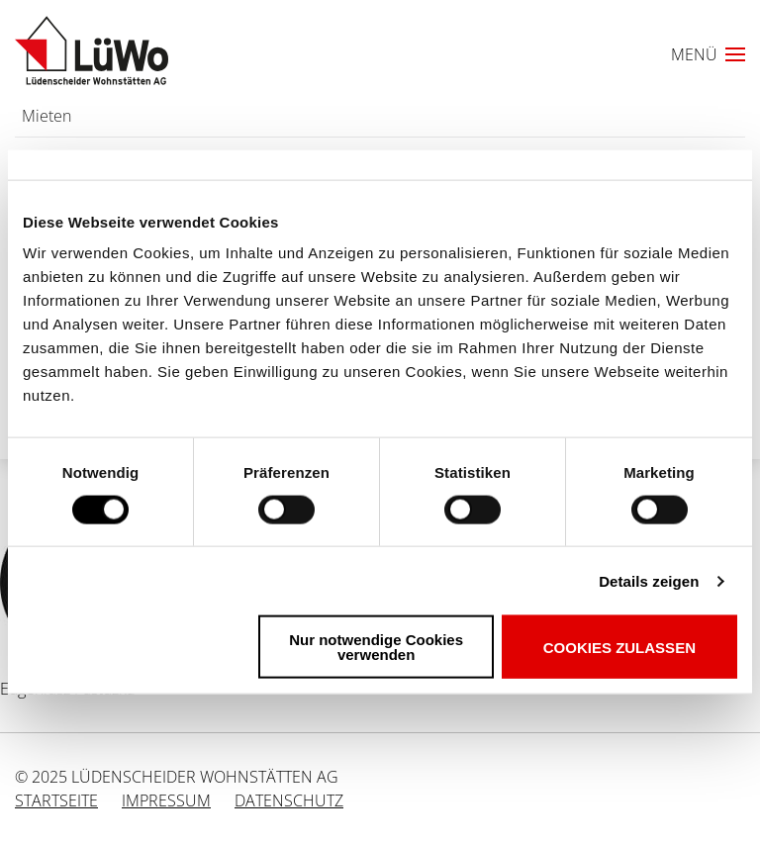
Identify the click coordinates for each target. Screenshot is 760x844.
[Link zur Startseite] (91, 50)
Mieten (46, 116)
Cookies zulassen (619, 646)
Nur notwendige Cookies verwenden (376, 647)
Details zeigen (649, 580)
